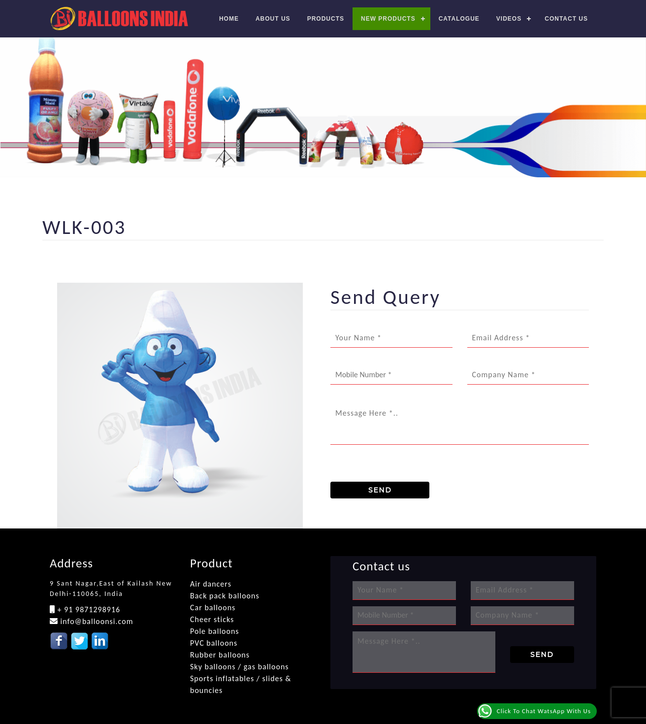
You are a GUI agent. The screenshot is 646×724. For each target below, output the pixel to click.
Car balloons (212, 607)
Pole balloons (214, 631)
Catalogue (459, 18)
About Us (273, 18)
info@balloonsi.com (95, 621)
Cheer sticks (212, 619)
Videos (508, 18)
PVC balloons (213, 643)
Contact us (566, 18)
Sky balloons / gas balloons (239, 666)
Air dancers (210, 584)
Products (325, 18)
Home (229, 18)
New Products (388, 18)
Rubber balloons (220, 654)
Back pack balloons (224, 595)
